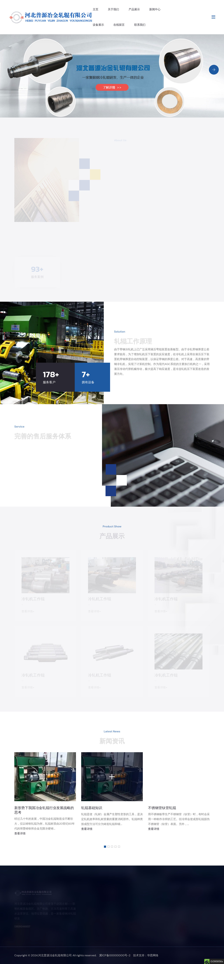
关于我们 (113, 9)
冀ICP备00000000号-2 (114, 955)
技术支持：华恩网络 (145, 955)
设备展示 (98, 25)
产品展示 (134, 9)
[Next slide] (214, 70)
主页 (95, 9)
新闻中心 (154, 9)
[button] (105, 847)
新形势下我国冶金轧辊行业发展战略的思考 (44, 810)
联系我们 (139, 25)
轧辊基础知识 (91, 807)
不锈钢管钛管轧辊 (162, 807)
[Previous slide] (214, 82)
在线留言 (119, 25)
